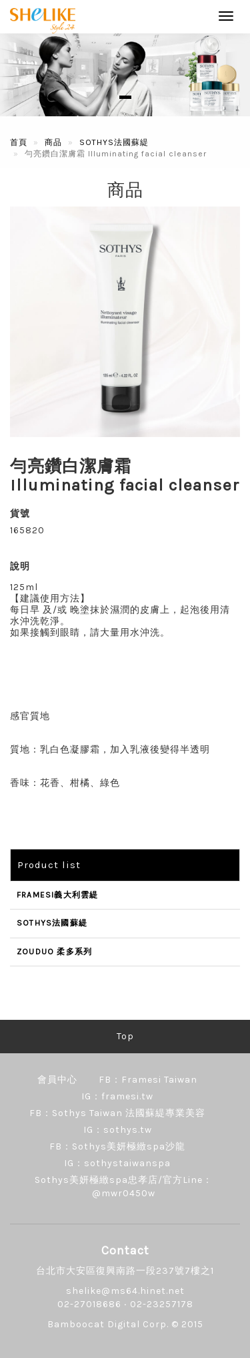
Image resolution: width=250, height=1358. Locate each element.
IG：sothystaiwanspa (117, 1163)
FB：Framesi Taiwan (148, 1079)
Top (125, 1036)
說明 (20, 566)
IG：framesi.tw (117, 1096)
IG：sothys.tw (117, 1129)
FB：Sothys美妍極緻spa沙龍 (117, 1146)
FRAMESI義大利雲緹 (57, 895)
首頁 (18, 142)
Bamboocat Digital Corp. (108, 1324)
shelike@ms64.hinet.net (125, 1291)
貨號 (20, 513)
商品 (53, 142)
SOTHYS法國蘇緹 (114, 142)
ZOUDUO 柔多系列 (54, 951)
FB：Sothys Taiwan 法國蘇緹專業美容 (117, 1113)
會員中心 (57, 1079)
